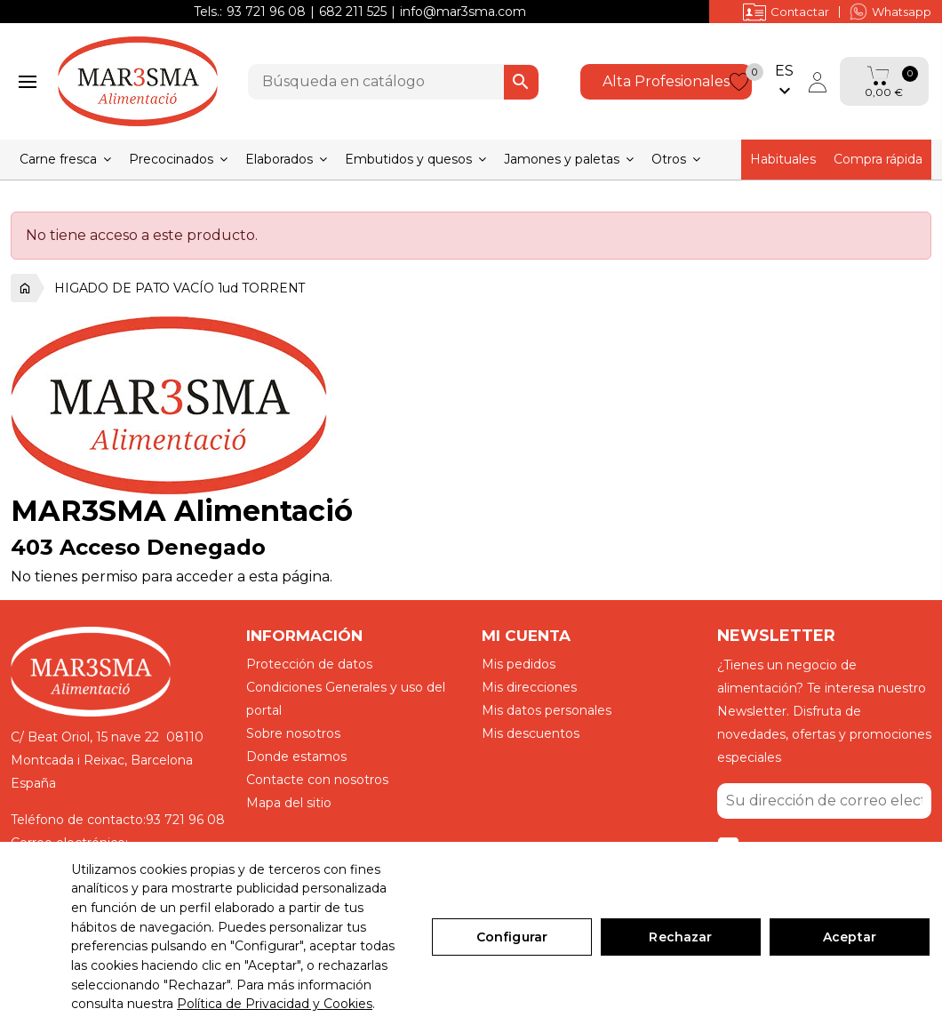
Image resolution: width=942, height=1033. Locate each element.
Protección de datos (309, 664)
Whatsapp (890, 11)
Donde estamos (296, 757)
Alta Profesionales (666, 81)
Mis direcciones (529, 687)
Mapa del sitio (288, 803)
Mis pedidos (518, 664)
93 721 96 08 (266, 12)
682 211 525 (353, 12)
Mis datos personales (546, 710)
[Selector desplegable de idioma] (784, 81)
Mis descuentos (530, 733)
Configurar (511, 937)
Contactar (786, 11)
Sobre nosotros (293, 733)
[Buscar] (393, 82)
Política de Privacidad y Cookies (274, 1004)
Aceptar (849, 937)
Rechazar (680, 937)
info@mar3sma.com (463, 12)
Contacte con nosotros (317, 780)
